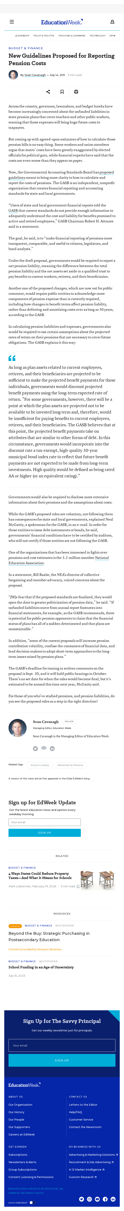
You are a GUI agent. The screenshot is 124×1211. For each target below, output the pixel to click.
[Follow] (69, 721)
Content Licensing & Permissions (31, 1177)
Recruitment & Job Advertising (91, 1162)
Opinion (115, 35)
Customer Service (81, 1119)
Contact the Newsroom (85, 1127)
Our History (16, 1112)
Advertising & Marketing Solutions (93, 1154)
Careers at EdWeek (22, 1134)
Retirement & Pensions (70, 765)
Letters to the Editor (83, 1104)
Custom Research (83, 1177)
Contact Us (78, 1096)
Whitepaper (64, 925)
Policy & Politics (44, 35)
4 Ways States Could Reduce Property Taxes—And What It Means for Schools (40, 876)
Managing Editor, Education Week (52, 728)
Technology (97, 35)
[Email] (62, 1045)
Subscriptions (18, 1154)
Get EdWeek (18, 1146)
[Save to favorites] (62, 92)
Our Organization (20, 1104)
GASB (13, 210)
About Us (16, 1096)
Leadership (22, 35)
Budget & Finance (26, 48)
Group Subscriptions (23, 1169)
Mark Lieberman (20, 886)
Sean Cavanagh (35, 75)
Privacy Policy (35, 1193)
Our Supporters (19, 1127)
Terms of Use (17, 1193)
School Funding (40, 765)
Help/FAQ (75, 1112)
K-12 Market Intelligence (86, 1169)
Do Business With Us (85, 1146)
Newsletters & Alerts (22, 1162)
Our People (16, 1119)
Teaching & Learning (72, 35)
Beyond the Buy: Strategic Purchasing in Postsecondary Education (49, 936)
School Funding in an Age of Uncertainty (41, 967)
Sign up (62, 1060)
